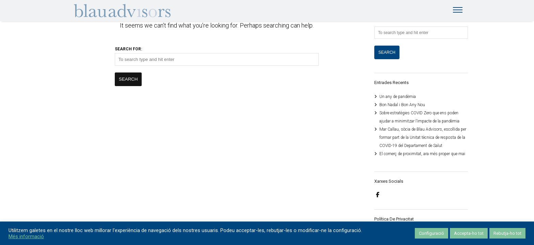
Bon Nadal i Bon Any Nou (402, 104)
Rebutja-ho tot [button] (507, 233)
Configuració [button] (431, 233)
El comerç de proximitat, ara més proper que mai (422, 153)
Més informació (26, 236)
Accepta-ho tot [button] (469, 233)
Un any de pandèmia (397, 96)
